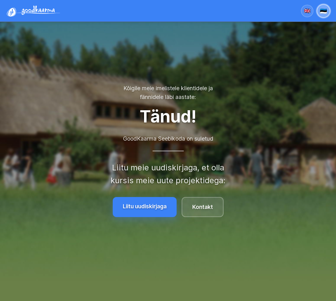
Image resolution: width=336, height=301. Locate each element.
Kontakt (202, 207)
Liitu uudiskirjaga (145, 206)
